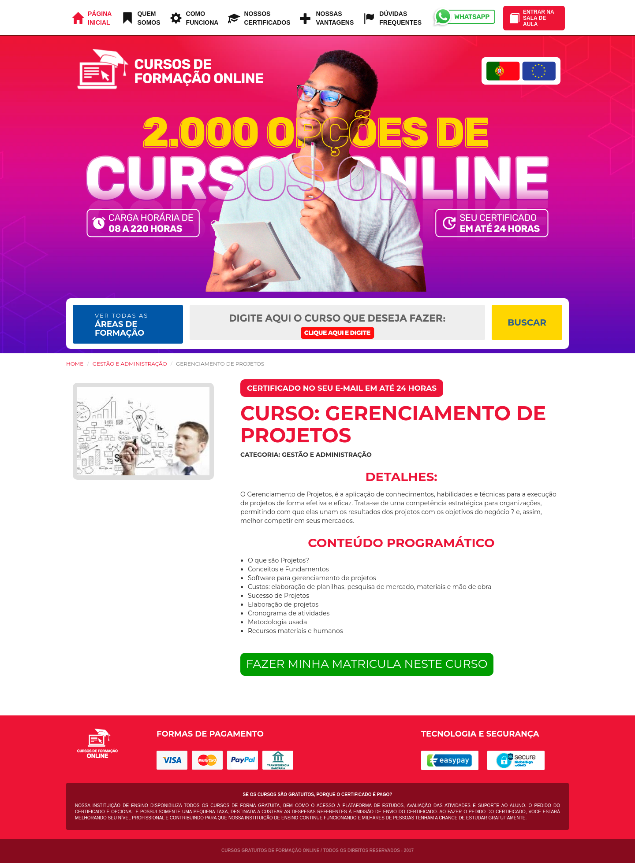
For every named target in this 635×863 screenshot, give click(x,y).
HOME (74, 363)
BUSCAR (527, 322)
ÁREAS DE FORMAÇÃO (121, 325)
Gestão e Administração (130, 363)
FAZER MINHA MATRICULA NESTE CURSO (367, 664)
